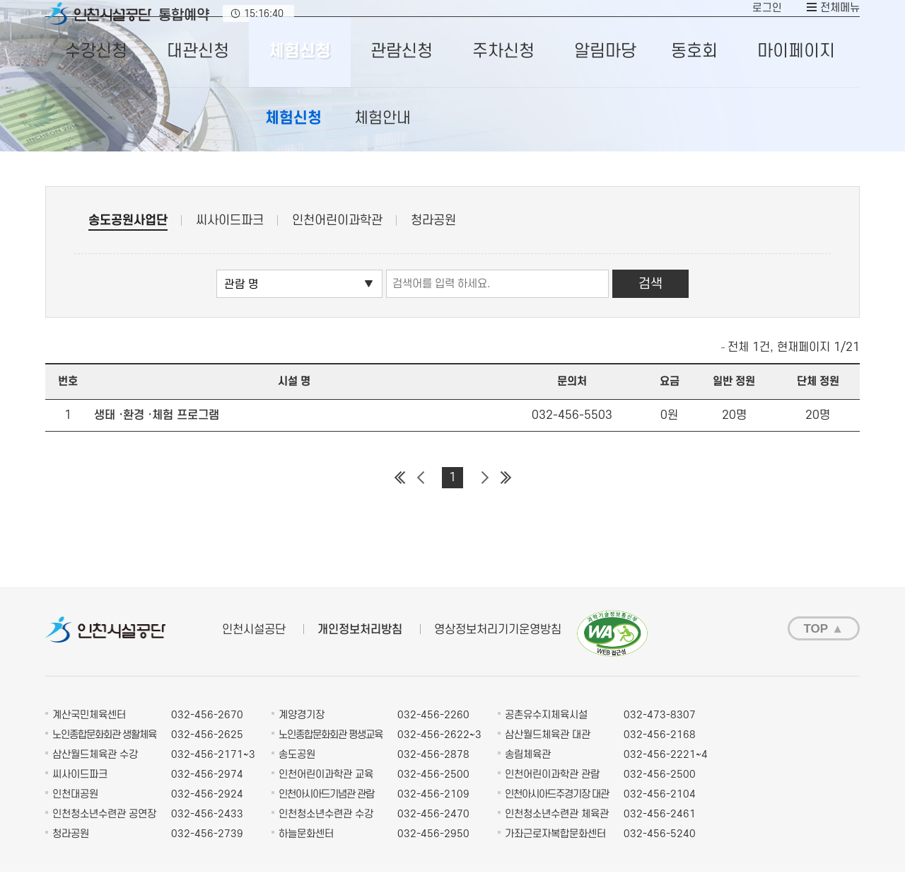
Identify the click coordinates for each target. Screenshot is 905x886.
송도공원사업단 (128, 235)
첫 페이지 (399, 492)
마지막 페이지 (505, 492)
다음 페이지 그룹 (484, 492)
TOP (816, 643)
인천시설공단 (254, 644)
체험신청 (293, 133)
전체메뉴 (838, 15)
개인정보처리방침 (359, 644)
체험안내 (382, 133)
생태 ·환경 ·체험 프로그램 (156, 430)
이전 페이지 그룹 (420, 492)
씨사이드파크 (230, 235)
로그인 (766, 15)
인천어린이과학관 (337, 235)
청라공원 (433, 235)
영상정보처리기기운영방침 (497, 644)
